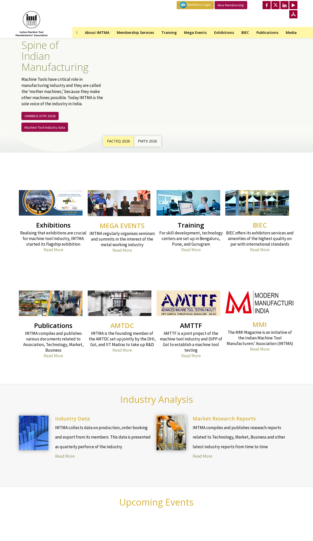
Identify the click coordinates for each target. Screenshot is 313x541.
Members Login (195, 5)
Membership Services (135, 32)
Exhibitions (224, 32)
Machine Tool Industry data (44, 127)
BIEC (245, 32)
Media (291, 32)
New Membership (231, 5)
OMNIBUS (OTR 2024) (40, 116)
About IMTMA (97, 32)
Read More (53, 250)
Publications (267, 32)
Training (169, 32)
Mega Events (195, 32)
